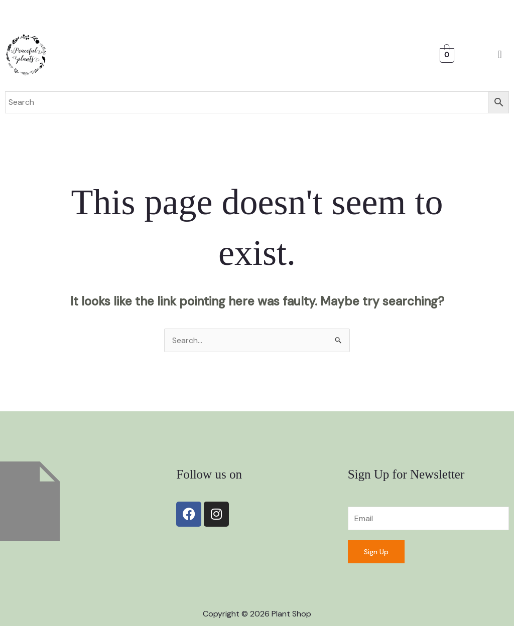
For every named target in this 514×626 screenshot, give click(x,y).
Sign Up (376, 551)
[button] (499, 55)
